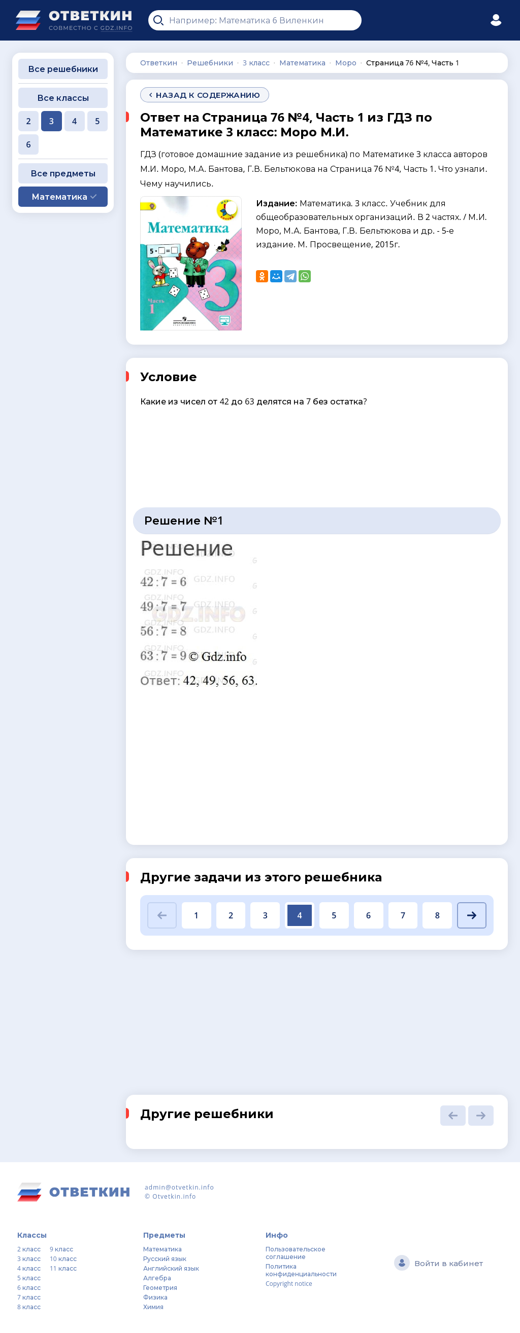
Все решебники (63, 69)
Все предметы (62, 173)
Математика (162, 1249)
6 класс (29, 1287)
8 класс (29, 1307)
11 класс (63, 1268)
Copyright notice (289, 1283)
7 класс (29, 1297)
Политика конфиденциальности (301, 1270)
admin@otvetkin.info (179, 1187)
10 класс (63, 1258)
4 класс (29, 1268)
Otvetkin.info (174, 1196)
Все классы (63, 97)
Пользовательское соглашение (296, 1253)
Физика (155, 1297)
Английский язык (171, 1268)
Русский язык (164, 1258)
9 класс (61, 1249)
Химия (153, 1307)
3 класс (29, 1258)
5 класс (29, 1278)
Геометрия (160, 1287)
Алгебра (157, 1278)
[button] (162, 915)
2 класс (29, 1249)
